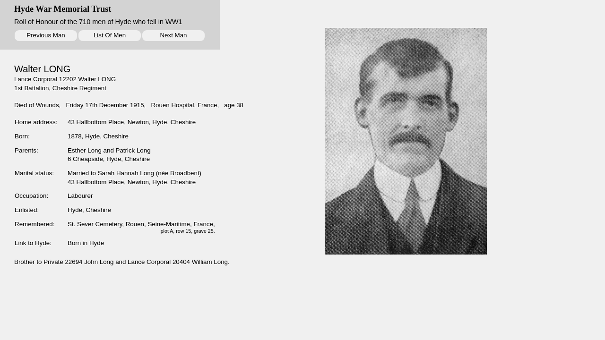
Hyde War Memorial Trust (62, 9)
